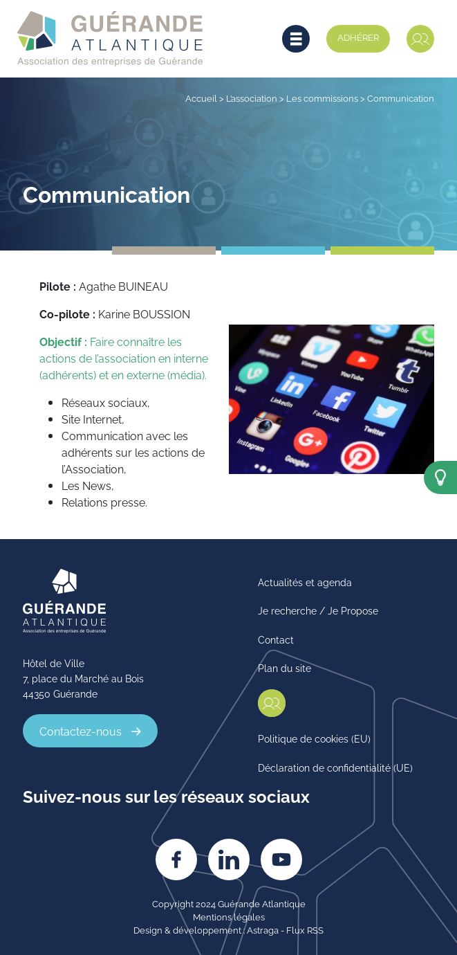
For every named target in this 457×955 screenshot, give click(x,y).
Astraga (263, 929)
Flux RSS (305, 929)
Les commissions (322, 97)
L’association (251, 97)
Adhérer (358, 36)
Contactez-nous (80, 730)
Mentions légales (229, 916)
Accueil (201, 97)
